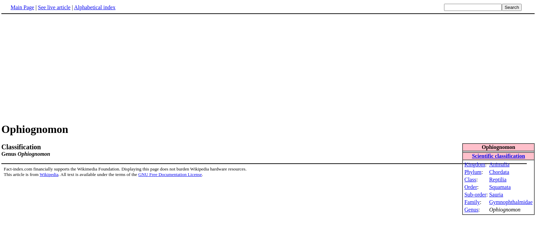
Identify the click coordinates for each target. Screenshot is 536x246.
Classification (21, 147)
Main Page (22, 7)
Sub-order (475, 194)
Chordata (499, 172)
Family (472, 202)
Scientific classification (498, 156)
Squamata (500, 187)
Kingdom (474, 164)
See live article (54, 7)
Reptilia (498, 179)
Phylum (472, 172)
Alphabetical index (94, 7)
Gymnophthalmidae (511, 202)
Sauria (496, 194)
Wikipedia (49, 174)
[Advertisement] (58, 68)
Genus (471, 210)
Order (470, 187)
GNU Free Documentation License (170, 174)
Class (470, 179)
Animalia (499, 164)
